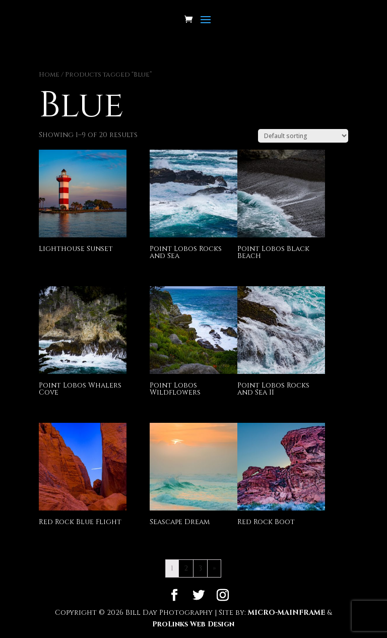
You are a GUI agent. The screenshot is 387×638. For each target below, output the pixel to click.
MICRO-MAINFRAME (286, 612)
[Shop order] (303, 136)
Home (49, 74)
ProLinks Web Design (193, 624)
